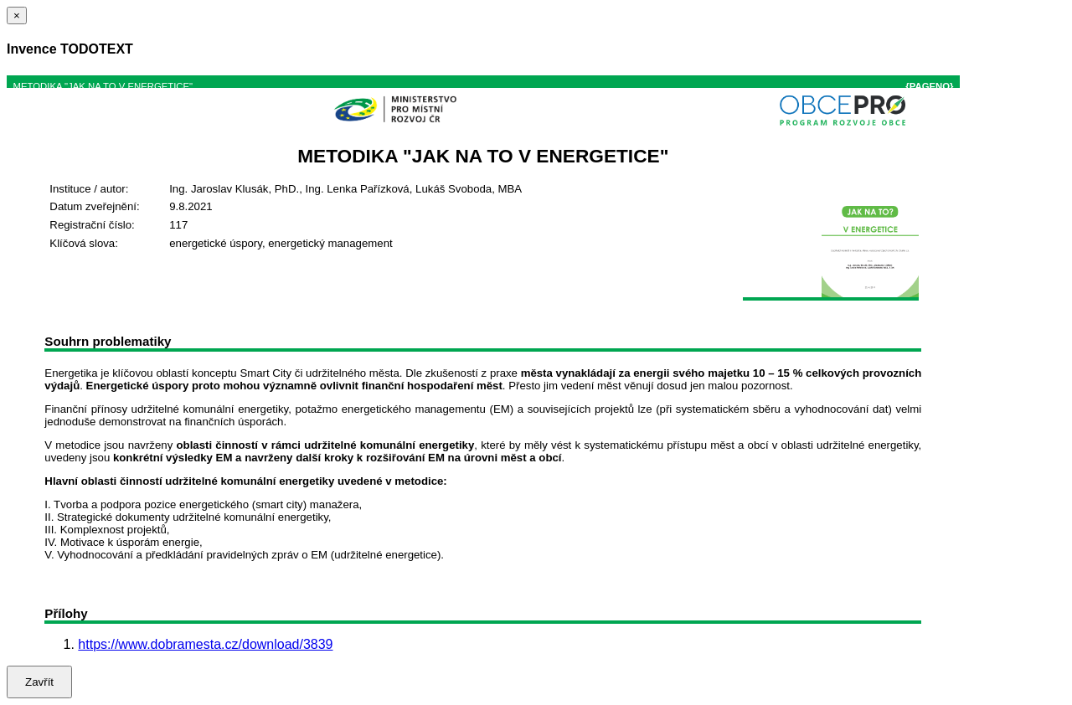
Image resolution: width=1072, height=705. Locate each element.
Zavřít (39, 682)
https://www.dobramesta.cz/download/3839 (205, 644)
